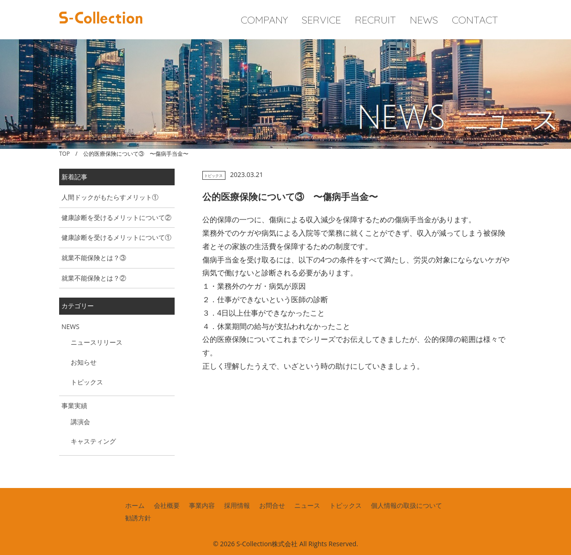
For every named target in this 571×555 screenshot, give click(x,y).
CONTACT (475, 19)
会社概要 (167, 505)
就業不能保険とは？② (93, 278)
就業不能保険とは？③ (93, 257)
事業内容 (202, 505)
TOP (64, 154)
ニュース (307, 505)
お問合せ (272, 505)
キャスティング (93, 441)
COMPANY (264, 19)
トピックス (213, 175)
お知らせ (84, 362)
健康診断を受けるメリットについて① (116, 237)
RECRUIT (375, 19)
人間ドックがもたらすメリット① (109, 197)
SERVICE (321, 19)
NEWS (424, 19)
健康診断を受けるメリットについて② (116, 217)
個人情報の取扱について (406, 505)
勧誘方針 (138, 517)
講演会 (80, 421)
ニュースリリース (96, 342)
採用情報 (237, 505)
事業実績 (74, 405)
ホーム (135, 505)
